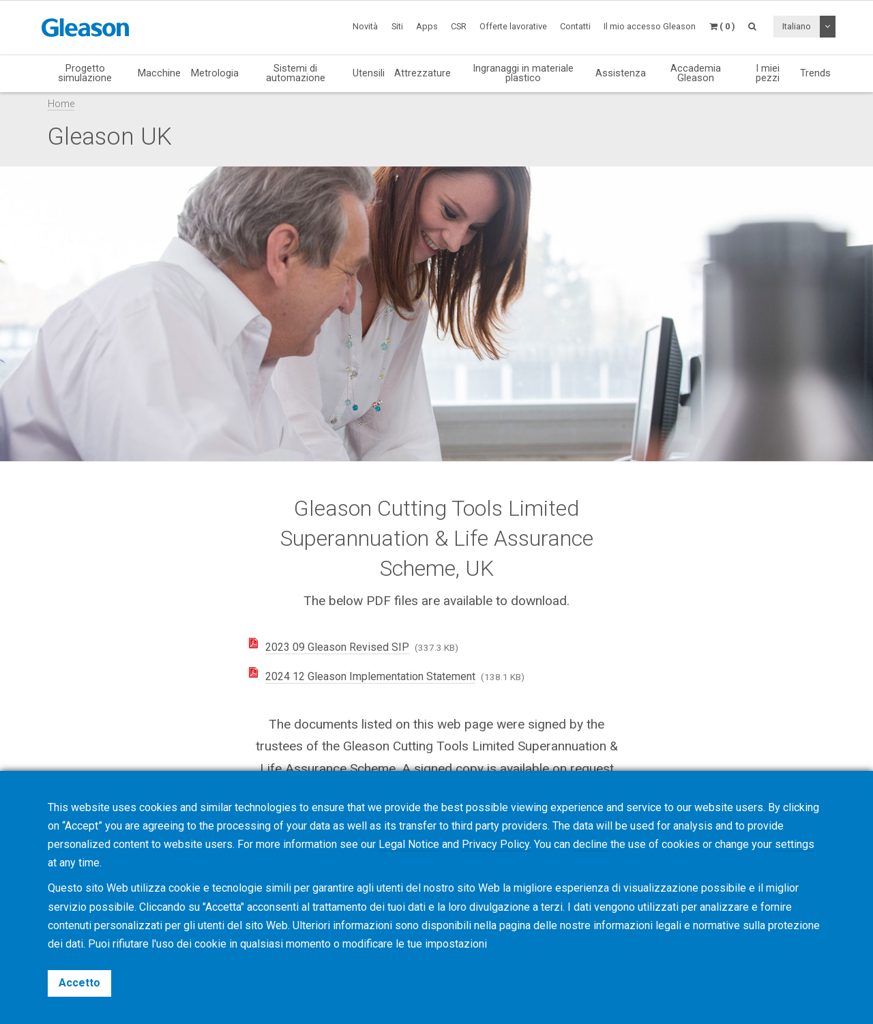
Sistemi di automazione (295, 73)
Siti (397, 26)
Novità (365, 26)
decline (590, 844)
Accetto (79, 982)
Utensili (369, 73)
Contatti (575, 26)
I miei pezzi (768, 73)
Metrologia (215, 73)
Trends (815, 73)
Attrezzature (422, 73)
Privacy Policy (495, 844)
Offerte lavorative (513, 26)
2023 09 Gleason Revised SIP (337, 647)
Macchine (159, 73)
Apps (427, 26)
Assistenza (620, 73)
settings (794, 844)
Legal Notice (409, 844)
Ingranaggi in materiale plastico (523, 73)
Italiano (796, 26)
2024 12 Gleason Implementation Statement (370, 676)
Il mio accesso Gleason (650, 26)
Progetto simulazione (85, 73)
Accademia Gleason (695, 73)
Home (61, 104)
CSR (459, 26)
